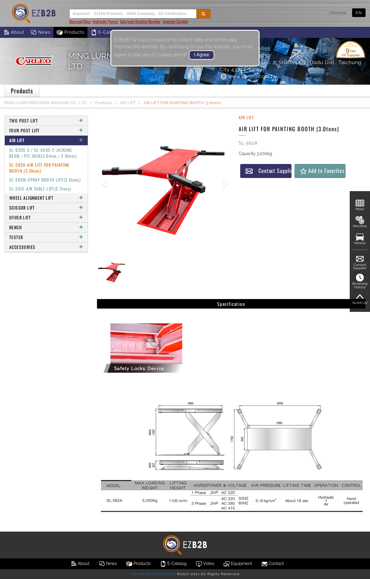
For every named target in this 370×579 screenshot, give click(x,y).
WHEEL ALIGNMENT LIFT (46, 198)
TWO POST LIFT (46, 120)
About (13, 32)
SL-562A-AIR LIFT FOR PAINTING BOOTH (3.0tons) (39, 168)
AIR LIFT (128, 102)
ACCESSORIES (46, 247)
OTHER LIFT (46, 217)
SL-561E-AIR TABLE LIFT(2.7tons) (40, 188)
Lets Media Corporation (152, 574)
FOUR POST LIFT (46, 130)
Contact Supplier (268, 171)
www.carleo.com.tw (248, 76)
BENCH (46, 227)
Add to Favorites (322, 171)
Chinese (338, 12)
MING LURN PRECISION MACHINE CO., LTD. (45, 102)
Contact (272, 564)
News (40, 32)
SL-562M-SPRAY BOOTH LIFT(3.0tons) (45, 180)
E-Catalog (105, 32)
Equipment (237, 564)
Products (70, 32)
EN (359, 12)
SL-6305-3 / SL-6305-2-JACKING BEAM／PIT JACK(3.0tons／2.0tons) (43, 153)
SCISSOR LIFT (46, 208)
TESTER (46, 237)
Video (205, 564)
